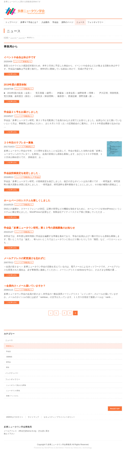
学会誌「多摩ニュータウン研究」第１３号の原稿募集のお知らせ (39, 227)
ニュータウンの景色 (13, 390)
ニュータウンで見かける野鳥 (16, 385)
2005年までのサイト (14, 417)
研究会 (8, 362)
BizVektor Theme (63, 448)
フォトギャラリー (12, 379)
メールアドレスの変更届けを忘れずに (24, 258)
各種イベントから (12, 396)
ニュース (17, 61)
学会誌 (37, 177)
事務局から (27, 61)
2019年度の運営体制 (15, 84)
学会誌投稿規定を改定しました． (22, 173)
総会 (7, 367)
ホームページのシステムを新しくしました (27, 200)
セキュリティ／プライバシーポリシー (59, 417)
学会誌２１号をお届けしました (21, 112)
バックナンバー (11, 373)
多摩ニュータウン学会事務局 (59, 444)
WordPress (49, 448)
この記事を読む (11, 74)
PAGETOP (115, 409)
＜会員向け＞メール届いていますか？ (24, 285)
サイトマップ (33, 417)
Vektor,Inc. (77, 448)
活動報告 (9, 357)
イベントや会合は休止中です (20, 57)
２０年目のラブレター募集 (18, 142)
